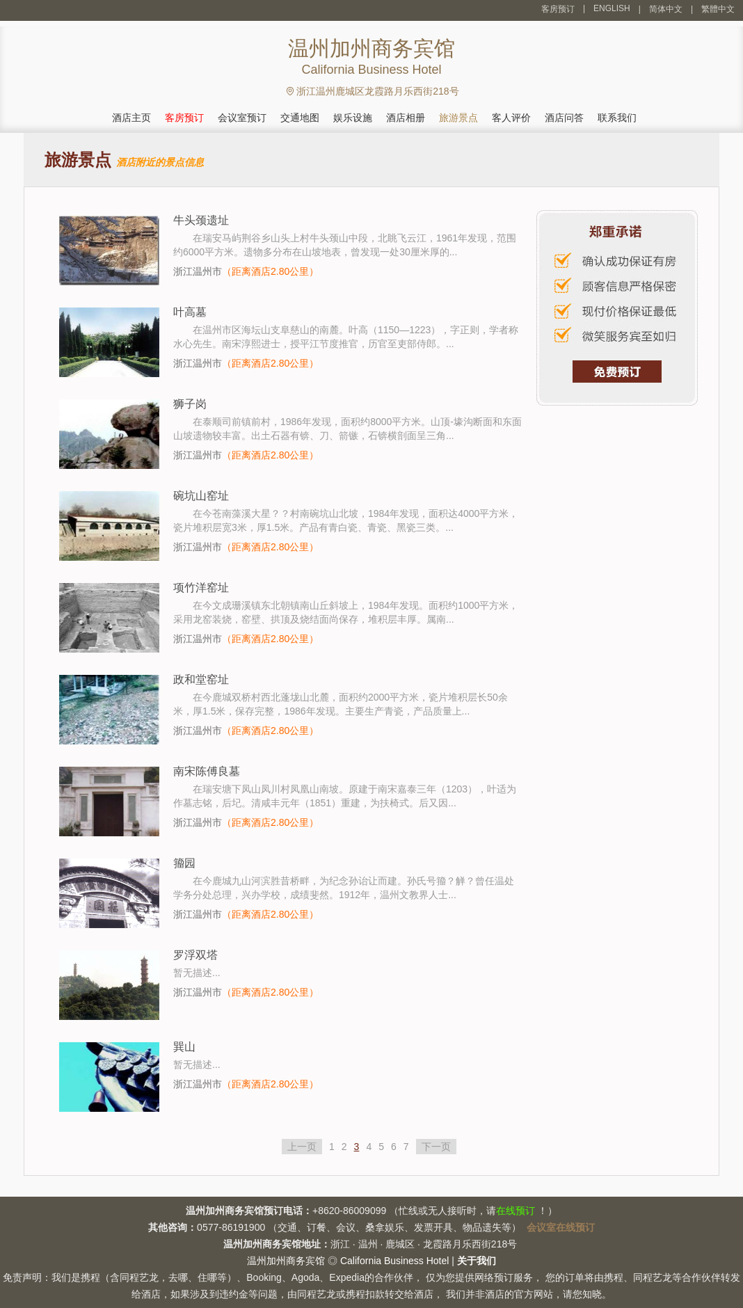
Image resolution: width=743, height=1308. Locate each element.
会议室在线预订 (561, 1227)
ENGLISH (611, 8)
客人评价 (511, 117)
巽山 (184, 1047)
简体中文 (665, 9)
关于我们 (476, 1260)
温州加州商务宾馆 (286, 1260)
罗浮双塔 (195, 955)
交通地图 (299, 117)
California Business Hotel (394, 1260)
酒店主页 (131, 117)
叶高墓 (190, 312)
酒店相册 (405, 117)
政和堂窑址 (201, 679)
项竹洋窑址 (201, 587)
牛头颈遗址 (201, 220)
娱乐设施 (352, 117)
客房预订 (558, 9)
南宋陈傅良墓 (206, 771)
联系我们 (617, 117)
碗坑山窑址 (201, 496)
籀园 (184, 863)
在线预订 (515, 1210)
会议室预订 (242, 117)
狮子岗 (190, 404)
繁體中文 (718, 9)
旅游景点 (458, 117)
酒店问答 (564, 117)
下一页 (436, 1146)
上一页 (302, 1146)
